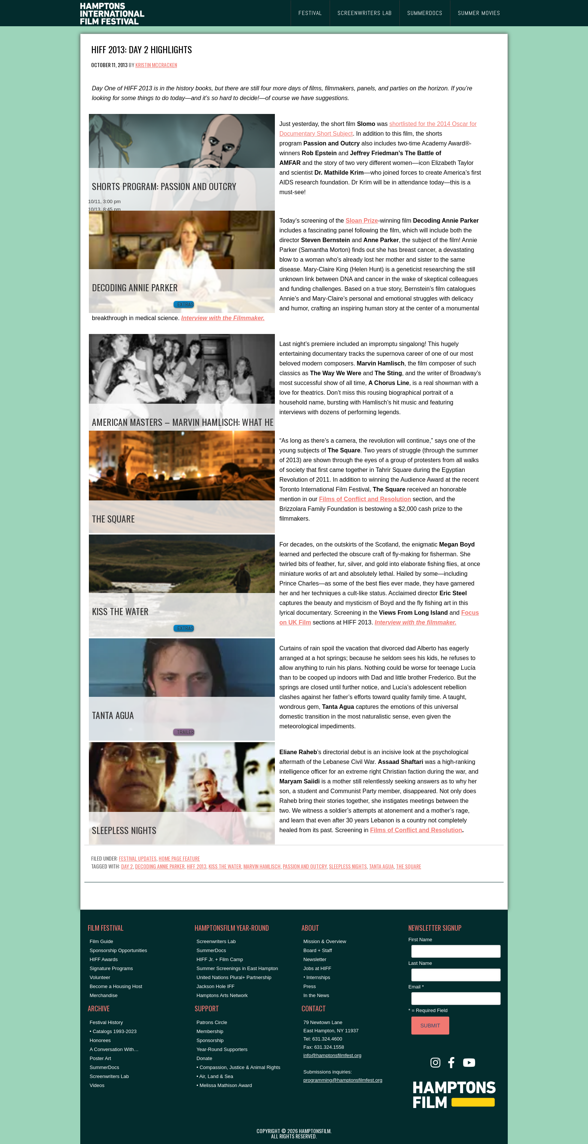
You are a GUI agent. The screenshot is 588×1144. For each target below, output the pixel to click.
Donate (204, 1058)
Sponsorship (210, 1040)
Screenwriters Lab (109, 1076)
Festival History (106, 1022)
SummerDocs (104, 1067)
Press (309, 986)
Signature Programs (111, 968)
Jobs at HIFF (317, 968)
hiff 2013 (196, 866)
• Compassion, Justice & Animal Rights (238, 1067)
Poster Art (100, 1058)
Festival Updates (137, 858)
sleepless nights (348, 866)
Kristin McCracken (156, 65)
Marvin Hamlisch (261, 866)
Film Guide (101, 941)
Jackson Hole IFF (215, 986)
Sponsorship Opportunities (118, 950)
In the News (316, 995)
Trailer (185, 732)
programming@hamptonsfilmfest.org (342, 1080)
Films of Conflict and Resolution (416, 830)
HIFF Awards (104, 959)
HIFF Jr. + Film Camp (219, 959)
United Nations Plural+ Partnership (234, 977)
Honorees (100, 1040)
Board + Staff (317, 950)
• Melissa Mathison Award (224, 1085)
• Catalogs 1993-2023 (113, 1031)
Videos (97, 1085)
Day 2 (127, 866)
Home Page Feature (179, 858)
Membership (210, 1031)
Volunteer (100, 977)
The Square (408, 866)
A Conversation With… (114, 1049)
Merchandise (103, 995)
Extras (185, 304)
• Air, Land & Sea (214, 1076)
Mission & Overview (324, 941)
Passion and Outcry (305, 866)
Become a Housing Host (116, 986)
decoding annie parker (159, 866)
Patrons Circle (211, 1022)
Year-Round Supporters (222, 1049)
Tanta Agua (381, 866)
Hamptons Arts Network (222, 995)
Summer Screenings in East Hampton (237, 968)
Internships (318, 977)
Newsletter (314, 959)
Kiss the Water (224, 866)
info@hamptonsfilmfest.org (332, 1055)
